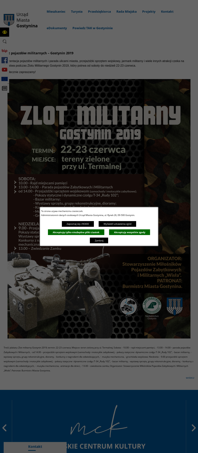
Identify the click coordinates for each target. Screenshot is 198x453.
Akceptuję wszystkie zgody (129, 232)
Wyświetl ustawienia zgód (117, 223)
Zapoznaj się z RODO (78, 223)
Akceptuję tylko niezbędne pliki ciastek (76, 232)
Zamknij (99, 240)
